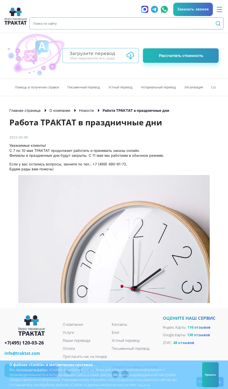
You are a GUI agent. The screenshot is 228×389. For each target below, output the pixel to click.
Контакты (119, 324)
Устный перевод (120, 87)
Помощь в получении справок (37, 87)
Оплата (69, 348)
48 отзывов (183, 342)
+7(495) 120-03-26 (24, 343)
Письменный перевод (83, 87)
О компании (59, 110)
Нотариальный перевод (158, 87)
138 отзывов (198, 334)
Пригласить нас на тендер (85, 356)
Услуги (68, 332)
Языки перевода (76, 340)
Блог (116, 332)
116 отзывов (198, 327)
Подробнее (146, 384)
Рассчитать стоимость (181, 55)
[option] (37, 87)
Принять (208, 374)
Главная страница (25, 110)
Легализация (193, 87)
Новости (86, 110)
